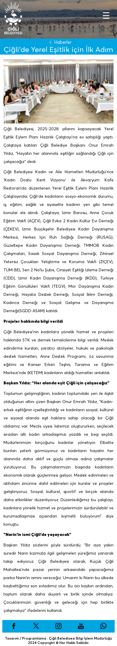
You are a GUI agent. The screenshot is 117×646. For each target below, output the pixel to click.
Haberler (59, 42)
